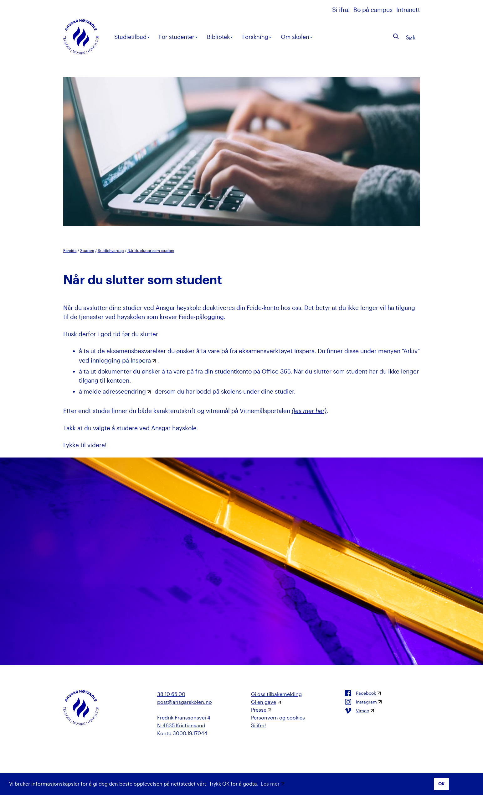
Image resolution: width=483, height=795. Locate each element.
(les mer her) (309, 410)
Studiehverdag (111, 250)
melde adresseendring (115, 391)
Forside (70, 250)
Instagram (361, 702)
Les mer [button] (270, 784)
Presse (258, 710)
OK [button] (441, 783)
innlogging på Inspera (121, 360)
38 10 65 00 (171, 694)
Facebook (360, 693)
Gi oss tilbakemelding (276, 694)
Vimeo (357, 711)
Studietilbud (132, 36)
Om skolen (296, 36)
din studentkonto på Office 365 (247, 371)
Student (87, 250)
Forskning (256, 36)
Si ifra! (341, 9)
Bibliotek (220, 36)
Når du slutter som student (150, 250)
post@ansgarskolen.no (184, 702)
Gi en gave (263, 702)
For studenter (178, 36)
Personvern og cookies (278, 717)
